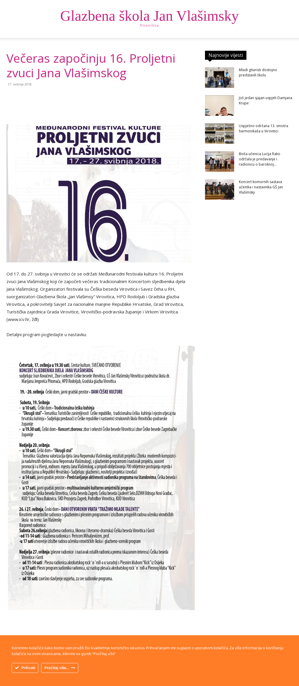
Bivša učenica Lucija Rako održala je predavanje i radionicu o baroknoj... (259, 159)
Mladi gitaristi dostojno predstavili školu (258, 72)
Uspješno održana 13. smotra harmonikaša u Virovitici (263, 128)
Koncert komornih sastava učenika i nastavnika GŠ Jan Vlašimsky (261, 187)
